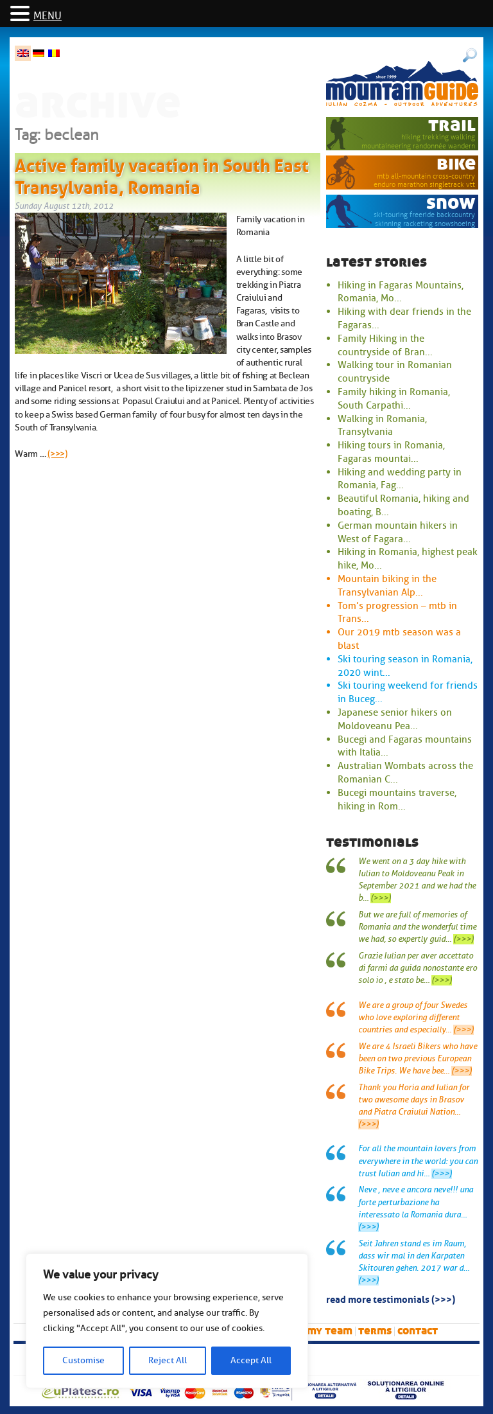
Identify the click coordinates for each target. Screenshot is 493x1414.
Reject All (167, 1360)
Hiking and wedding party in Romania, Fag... (400, 479)
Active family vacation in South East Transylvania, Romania (162, 174)
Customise (83, 1360)
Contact (417, 1331)
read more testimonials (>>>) (390, 1298)
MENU (47, 16)
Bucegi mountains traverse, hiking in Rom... (397, 799)
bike (456, 163)
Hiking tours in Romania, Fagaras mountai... (391, 452)
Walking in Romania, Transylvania (382, 425)
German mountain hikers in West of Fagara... (398, 532)
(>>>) (57, 453)
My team (329, 1331)
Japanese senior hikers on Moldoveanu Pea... (395, 719)
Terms (375, 1331)
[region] (167, 1320)
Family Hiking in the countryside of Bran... (385, 345)
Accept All (251, 1360)
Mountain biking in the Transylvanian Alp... (387, 585)
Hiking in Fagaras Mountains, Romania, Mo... (400, 292)
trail (452, 124)
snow (451, 202)
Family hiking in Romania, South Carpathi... (394, 398)
